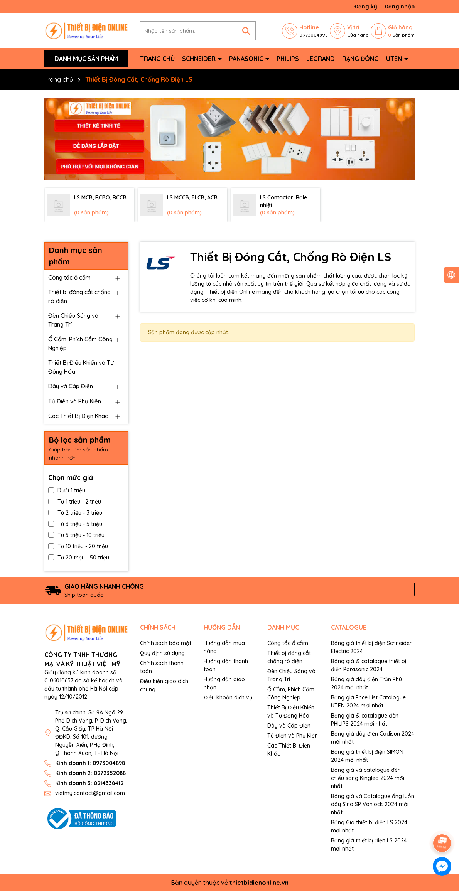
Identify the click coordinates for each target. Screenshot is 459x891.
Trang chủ (157, 58)
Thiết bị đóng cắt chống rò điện (79, 296)
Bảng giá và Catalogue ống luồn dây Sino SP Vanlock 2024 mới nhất (372, 804)
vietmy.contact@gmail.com (90, 793)
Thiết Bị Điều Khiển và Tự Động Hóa (81, 367)
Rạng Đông (360, 58)
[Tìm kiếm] (246, 31)
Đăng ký (365, 6)
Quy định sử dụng (162, 653)
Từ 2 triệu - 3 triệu (75, 512)
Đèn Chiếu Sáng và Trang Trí (73, 320)
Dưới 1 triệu (66, 490)
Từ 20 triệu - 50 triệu (78, 557)
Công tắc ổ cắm (69, 277)
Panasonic (247, 58)
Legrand (320, 58)
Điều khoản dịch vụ (228, 697)
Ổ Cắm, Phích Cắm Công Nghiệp (80, 343)
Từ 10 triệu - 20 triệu (78, 546)
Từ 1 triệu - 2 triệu (74, 501)
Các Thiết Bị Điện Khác (78, 415)
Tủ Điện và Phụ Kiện (74, 401)
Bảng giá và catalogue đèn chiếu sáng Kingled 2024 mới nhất (367, 778)
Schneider (199, 58)
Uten (394, 58)
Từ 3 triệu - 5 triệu (75, 523)
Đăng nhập (400, 6)
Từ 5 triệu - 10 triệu (76, 535)
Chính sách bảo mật (165, 643)
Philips (288, 58)
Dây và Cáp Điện (70, 386)
